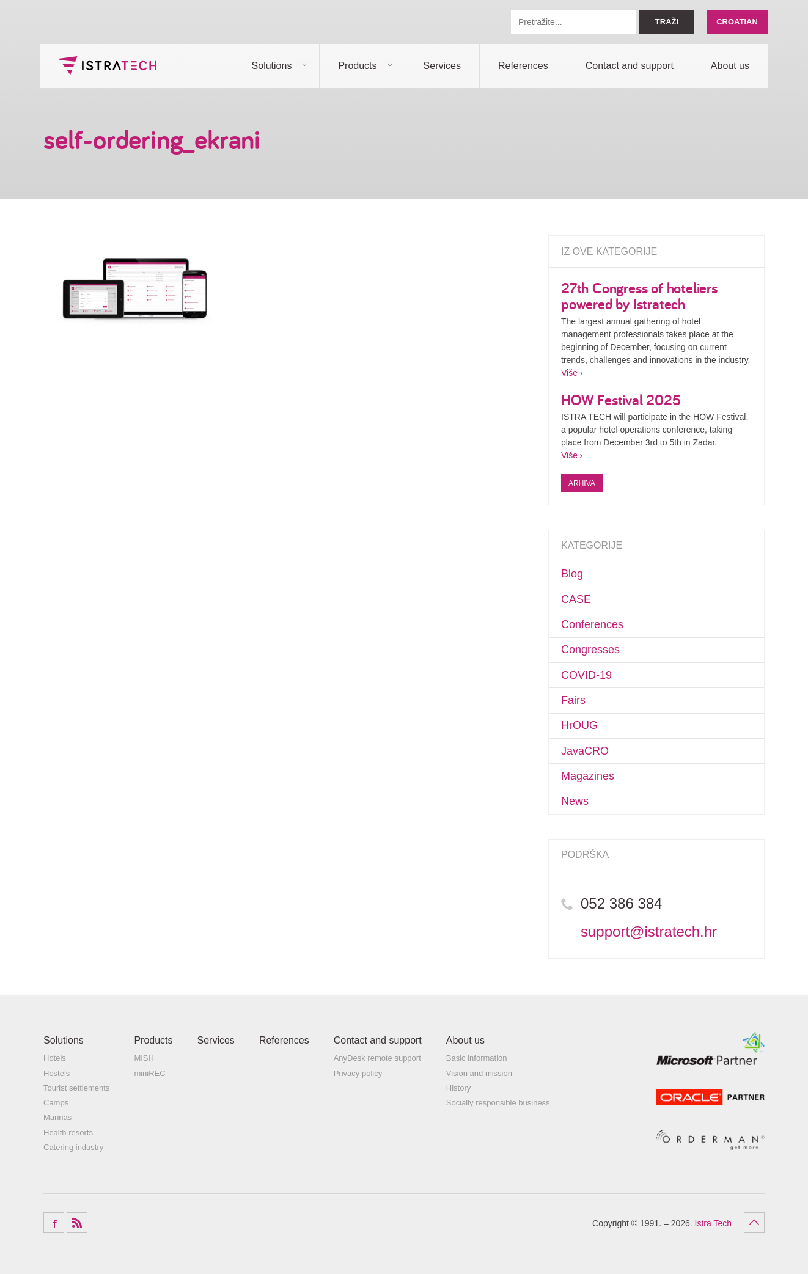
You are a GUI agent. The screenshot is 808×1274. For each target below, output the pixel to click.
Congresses (590, 649)
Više (569, 373)
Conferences (592, 624)
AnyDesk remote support (377, 1058)
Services (442, 65)
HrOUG (579, 725)
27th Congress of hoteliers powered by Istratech (639, 295)
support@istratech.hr (649, 931)
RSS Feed (77, 1222)
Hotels (54, 1058)
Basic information (476, 1058)
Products (357, 65)
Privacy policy (358, 1073)
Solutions (272, 65)
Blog (572, 574)
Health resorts (68, 1132)
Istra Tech (107, 65)
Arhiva (581, 483)
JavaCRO (585, 751)
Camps (55, 1102)
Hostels (56, 1073)
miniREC (149, 1073)
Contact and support (630, 65)
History (458, 1088)
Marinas (57, 1117)
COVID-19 (586, 675)
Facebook (53, 1222)
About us (730, 65)
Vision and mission (479, 1073)
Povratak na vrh (754, 1222)
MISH (144, 1058)
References (523, 65)
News (575, 801)
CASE (576, 599)
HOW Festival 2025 (621, 399)
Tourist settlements (76, 1088)
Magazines (587, 776)
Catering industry (73, 1147)
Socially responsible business (498, 1102)
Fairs (573, 700)
